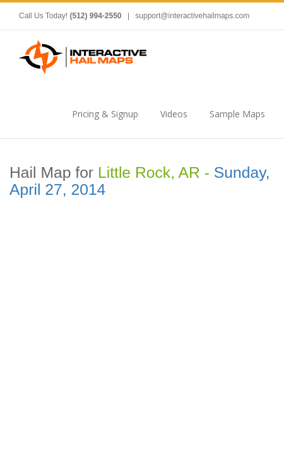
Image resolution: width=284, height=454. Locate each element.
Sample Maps (237, 114)
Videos (173, 114)
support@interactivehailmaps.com (192, 15)
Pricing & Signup (105, 114)
